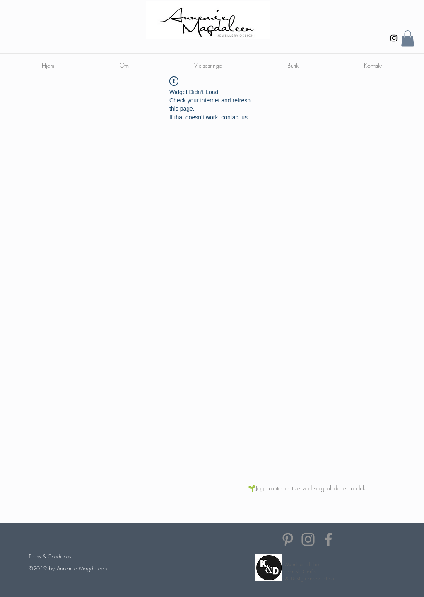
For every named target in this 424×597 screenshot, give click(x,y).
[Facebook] (328, 539)
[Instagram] (393, 38)
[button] (407, 38)
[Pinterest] (287, 539)
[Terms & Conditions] (49, 556)
